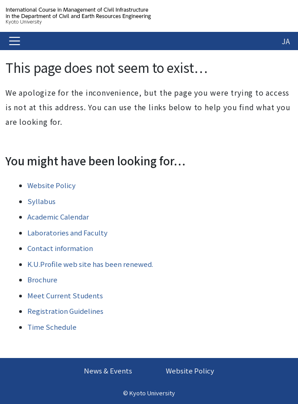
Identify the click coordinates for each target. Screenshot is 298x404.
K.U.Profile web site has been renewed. (90, 264)
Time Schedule (52, 327)
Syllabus (41, 201)
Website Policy (51, 185)
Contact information (60, 248)
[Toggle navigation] (14, 41)
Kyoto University (152, 393)
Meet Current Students (65, 295)
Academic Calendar (58, 216)
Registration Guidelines (65, 311)
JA (286, 41)
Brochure (42, 279)
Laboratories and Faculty (67, 232)
